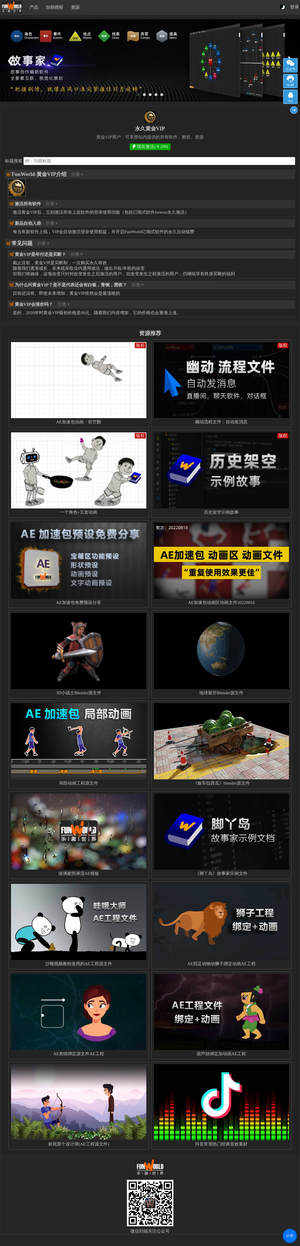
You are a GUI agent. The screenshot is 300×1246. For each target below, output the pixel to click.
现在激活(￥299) (152, 146)
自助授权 (54, 7)
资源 (75, 7)
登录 (294, 7)
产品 (34, 7)
